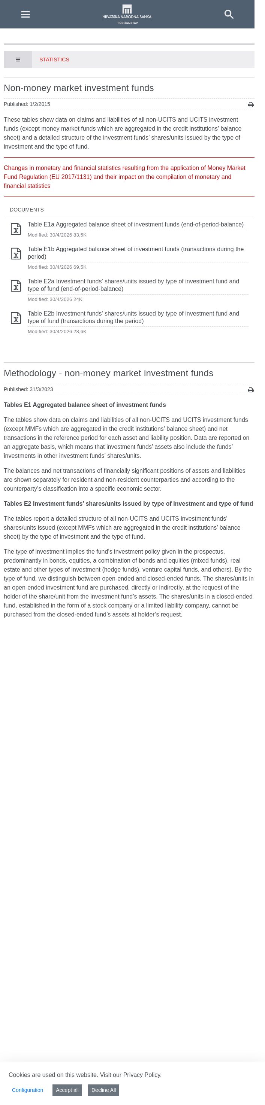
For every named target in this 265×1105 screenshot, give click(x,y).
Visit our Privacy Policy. (131, 1075)
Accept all (67, 1090)
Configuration (27, 1090)
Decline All (103, 1090)
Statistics (54, 60)
